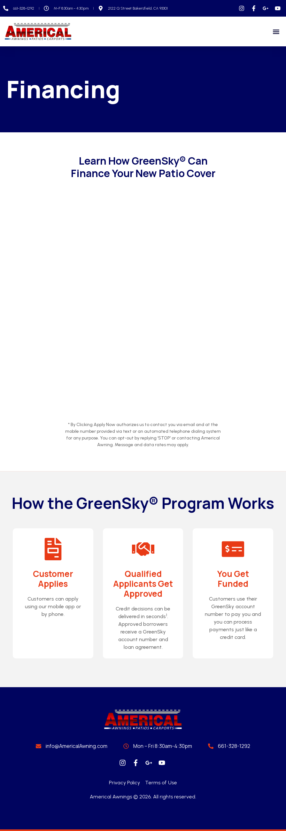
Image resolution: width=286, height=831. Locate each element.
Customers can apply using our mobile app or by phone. (53, 606)
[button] (276, 31)
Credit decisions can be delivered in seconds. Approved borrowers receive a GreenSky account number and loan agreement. (143, 628)
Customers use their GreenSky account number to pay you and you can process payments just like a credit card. (233, 618)
